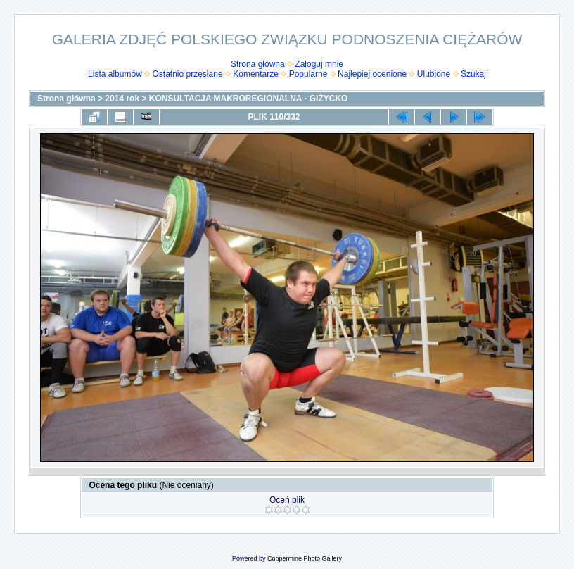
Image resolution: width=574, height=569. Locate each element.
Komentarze (256, 74)
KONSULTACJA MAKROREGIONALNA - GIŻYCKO (248, 99)
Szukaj (473, 74)
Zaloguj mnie (319, 64)
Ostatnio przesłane (188, 74)
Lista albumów (115, 74)
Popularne (308, 74)
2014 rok (122, 99)
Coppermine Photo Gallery (304, 558)
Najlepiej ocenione (372, 74)
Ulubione (433, 74)
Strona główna (258, 64)
